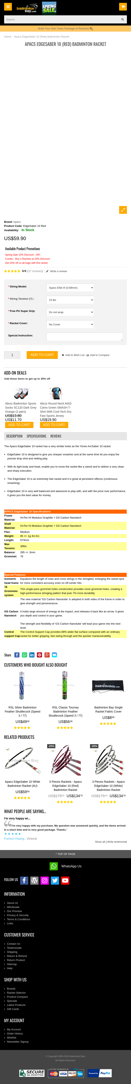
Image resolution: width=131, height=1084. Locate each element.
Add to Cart (42, 355)
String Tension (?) (21, 298)
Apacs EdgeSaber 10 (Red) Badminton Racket (41, 36)
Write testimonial (117, 841)
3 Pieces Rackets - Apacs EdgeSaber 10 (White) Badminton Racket (108, 785)
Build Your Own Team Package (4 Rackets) (65, 28)
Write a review (56, 271)
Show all (100, 841)
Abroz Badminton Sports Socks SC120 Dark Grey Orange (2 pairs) (20, 407)
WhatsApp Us (72, 866)
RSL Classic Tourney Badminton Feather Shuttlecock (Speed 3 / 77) (65, 711)
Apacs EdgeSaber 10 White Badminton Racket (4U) (22, 783)
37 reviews (35, 271)
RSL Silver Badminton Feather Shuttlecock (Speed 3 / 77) (22, 711)
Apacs (17, 221)
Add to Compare (99, 355)
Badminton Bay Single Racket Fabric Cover (108, 709)
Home (7, 36)
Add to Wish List (74, 355)
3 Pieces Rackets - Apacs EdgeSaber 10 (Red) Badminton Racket (65, 785)
